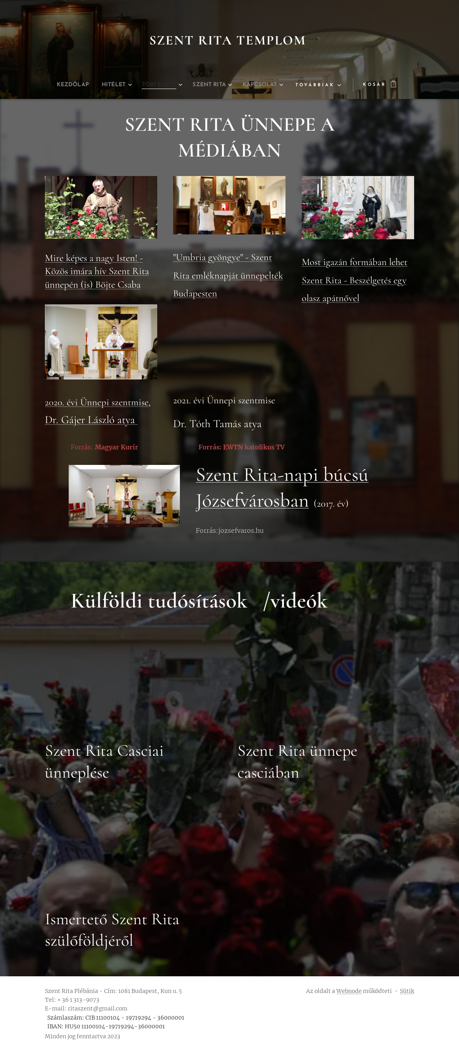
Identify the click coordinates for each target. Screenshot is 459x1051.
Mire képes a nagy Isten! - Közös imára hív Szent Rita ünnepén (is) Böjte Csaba (97, 271)
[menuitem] (63, 85)
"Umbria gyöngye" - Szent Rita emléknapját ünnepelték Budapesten (228, 275)
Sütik (407, 991)
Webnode (349, 991)
